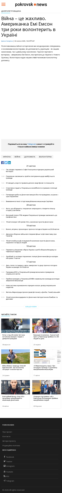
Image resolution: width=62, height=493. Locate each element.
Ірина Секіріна (7, 41)
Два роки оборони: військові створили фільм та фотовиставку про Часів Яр (31, 235)
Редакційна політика (11, 445)
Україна (7, 156)
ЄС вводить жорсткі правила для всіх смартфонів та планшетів (30, 183)
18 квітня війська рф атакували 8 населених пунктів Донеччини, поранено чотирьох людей (30, 242)
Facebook (9, 457)
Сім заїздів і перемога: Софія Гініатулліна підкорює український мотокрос (30, 170)
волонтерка (45, 156)
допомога (29, 156)
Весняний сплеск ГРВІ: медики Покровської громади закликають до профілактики (31, 216)
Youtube (8, 472)
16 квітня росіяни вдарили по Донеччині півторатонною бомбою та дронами (32, 298)
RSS (6, 476)
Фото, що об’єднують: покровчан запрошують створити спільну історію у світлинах (30, 209)
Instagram (9, 466)
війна (17, 156)
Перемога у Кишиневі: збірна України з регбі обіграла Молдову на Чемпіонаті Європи (31, 250)
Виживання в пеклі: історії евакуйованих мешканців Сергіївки (29, 201)
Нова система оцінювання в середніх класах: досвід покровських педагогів (31, 286)
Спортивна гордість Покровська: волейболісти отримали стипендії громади (31, 189)
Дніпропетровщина (11, 11)
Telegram (31, 144)
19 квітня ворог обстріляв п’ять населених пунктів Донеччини (29, 222)
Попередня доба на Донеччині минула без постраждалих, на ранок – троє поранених (32, 195)
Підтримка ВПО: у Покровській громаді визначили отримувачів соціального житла (30, 273)
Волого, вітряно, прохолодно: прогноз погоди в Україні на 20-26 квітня (32, 229)
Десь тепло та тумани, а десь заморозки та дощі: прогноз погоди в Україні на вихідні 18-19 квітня (31, 266)
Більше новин (31, 307)
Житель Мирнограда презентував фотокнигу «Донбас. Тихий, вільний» (33, 292)
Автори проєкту (9, 441)
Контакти (6, 436)
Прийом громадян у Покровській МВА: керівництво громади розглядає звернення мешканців (32, 280)
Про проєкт (7, 432)
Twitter (8, 461)
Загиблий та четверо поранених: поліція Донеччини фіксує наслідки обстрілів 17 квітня (32, 257)
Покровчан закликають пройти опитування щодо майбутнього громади (30, 177)
